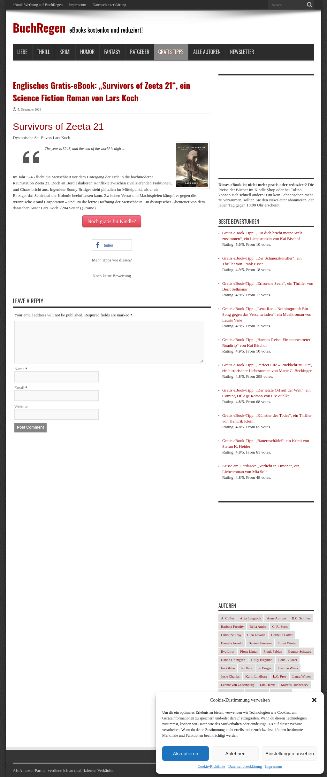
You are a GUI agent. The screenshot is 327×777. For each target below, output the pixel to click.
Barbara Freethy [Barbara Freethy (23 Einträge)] (232, 626)
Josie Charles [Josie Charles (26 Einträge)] (230, 676)
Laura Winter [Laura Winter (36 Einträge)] (302, 676)
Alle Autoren (207, 52)
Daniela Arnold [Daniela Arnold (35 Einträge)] (232, 643)
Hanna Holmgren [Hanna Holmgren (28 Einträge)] (233, 660)
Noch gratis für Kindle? (111, 221)
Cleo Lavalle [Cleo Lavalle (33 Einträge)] (256, 635)
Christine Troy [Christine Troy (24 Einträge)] (231, 635)
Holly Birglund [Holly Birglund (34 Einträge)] (261, 660)
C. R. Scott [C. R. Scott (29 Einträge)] (280, 626)
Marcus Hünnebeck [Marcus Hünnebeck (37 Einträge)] (294, 685)
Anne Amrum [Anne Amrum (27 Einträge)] (276, 618)
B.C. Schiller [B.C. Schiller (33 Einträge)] (301, 618)
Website (21, 406)
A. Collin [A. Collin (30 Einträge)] (227, 618)
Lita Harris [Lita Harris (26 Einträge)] (267, 685)
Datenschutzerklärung (245, 766)
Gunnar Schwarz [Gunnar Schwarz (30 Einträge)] (300, 651)
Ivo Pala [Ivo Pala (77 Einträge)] (246, 668)
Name (19, 368)
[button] (314, 700)
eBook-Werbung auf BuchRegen (38, 5)
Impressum (273, 766)
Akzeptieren (185, 753)
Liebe (22, 52)
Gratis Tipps (171, 52)
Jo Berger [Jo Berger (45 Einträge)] (264, 668)
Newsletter (242, 52)
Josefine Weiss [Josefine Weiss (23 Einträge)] (287, 668)
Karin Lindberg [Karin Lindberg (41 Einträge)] (256, 676)
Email (19, 387)
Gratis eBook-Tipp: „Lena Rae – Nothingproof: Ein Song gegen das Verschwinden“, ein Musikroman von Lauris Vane (266, 314)
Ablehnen (235, 753)
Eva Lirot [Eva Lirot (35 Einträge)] (227, 651)
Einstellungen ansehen (289, 753)
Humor (87, 52)
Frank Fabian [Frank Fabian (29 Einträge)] (272, 651)
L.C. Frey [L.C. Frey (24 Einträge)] (279, 676)
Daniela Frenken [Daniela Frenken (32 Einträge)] (260, 643)
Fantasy (112, 52)
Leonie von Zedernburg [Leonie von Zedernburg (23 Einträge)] (237, 685)
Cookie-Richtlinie (211, 766)
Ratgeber (139, 52)
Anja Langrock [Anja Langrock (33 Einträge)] (250, 618)
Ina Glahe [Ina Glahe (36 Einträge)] (228, 668)
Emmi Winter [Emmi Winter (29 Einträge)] (287, 643)
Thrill (43, 52)
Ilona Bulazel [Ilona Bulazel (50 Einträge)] (287, 660)
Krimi (65, 52)
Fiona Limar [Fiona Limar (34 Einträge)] (249, 651)
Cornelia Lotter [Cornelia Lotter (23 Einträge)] (282, 635)
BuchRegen (39, 27)
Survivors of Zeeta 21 (58, 126)
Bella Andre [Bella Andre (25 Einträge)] (257, 626)
